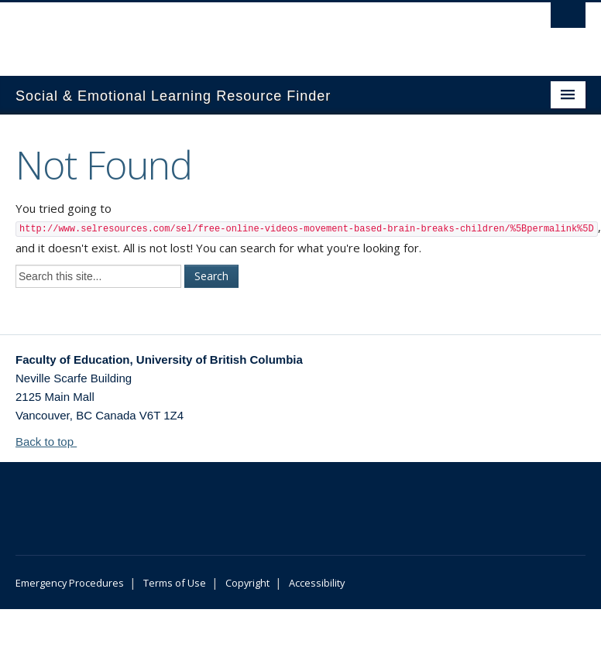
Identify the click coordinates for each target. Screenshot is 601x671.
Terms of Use (174, 583)
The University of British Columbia (257, 31)
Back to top (51, 441)
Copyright (247, 583)
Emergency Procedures (69, 583)
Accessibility (317, 583)
